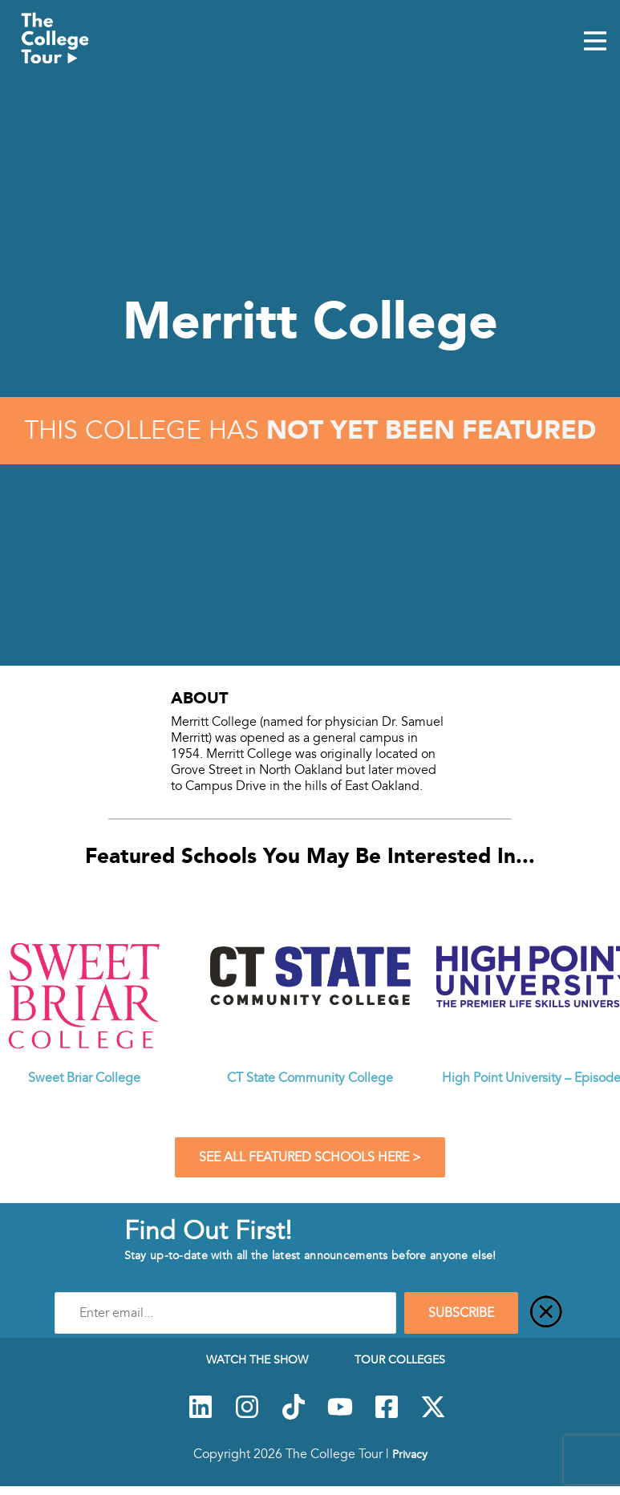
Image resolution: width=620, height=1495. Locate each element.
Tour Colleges (400, 1359)
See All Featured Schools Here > (310, 1157)
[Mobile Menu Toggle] (595, 42)
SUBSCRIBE (461, 1313)
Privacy (410, 1454)
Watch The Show (257, 1359)
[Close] (546, 1313)
